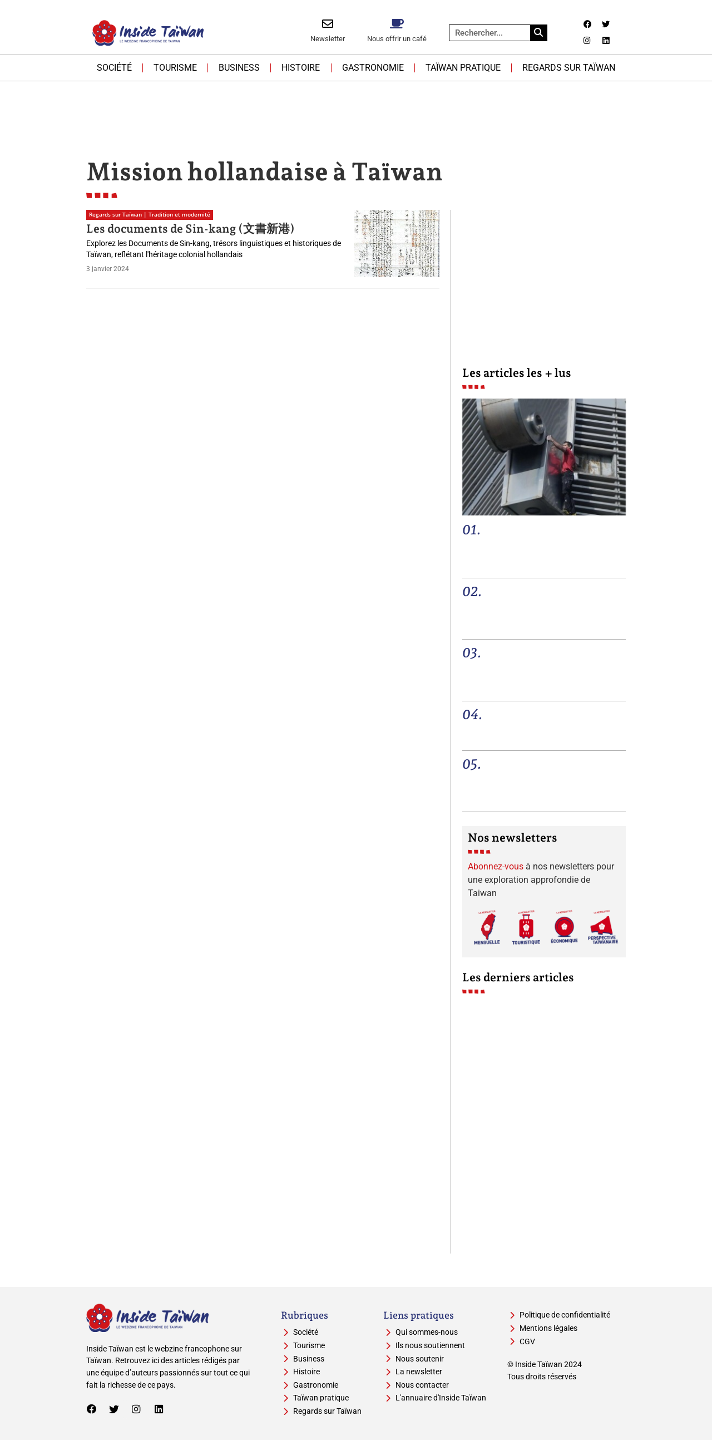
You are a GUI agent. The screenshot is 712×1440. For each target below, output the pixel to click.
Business (239, 67)
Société (114, 67)
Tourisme (175, 67)
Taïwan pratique (463, 67)
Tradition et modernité (179, 214)
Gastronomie (373, 67)
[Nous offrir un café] (396, 24)
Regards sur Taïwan (568, 67)
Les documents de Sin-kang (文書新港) (190, 228)
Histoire (300, 67)
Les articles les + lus (516, 373)
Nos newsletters (512, 837)
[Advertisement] (356, 112)
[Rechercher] (538, 33)
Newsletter (327, 39)
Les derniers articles (518, 977)
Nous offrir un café (397, 39)
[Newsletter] (327, 24)
